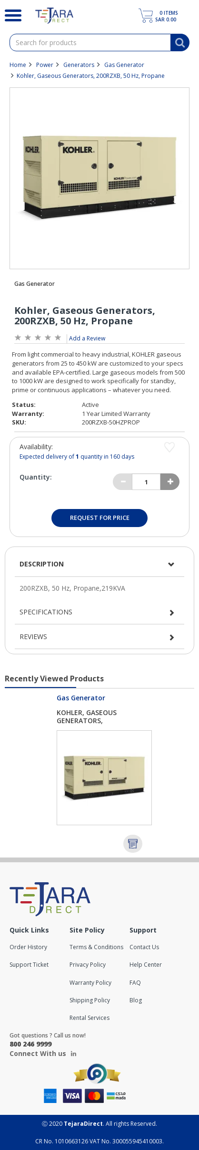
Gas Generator (124, 65)
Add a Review (87, 338)
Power (44, 65)
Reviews (33, 636)
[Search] (10, 14)
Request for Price (99, 517)
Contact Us (144, 947)
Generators (78, 65)
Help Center (145, 965)
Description (42, 563)
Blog (135, 1000)
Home (18, 65)
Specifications (46, 611)
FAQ (135, 983)
